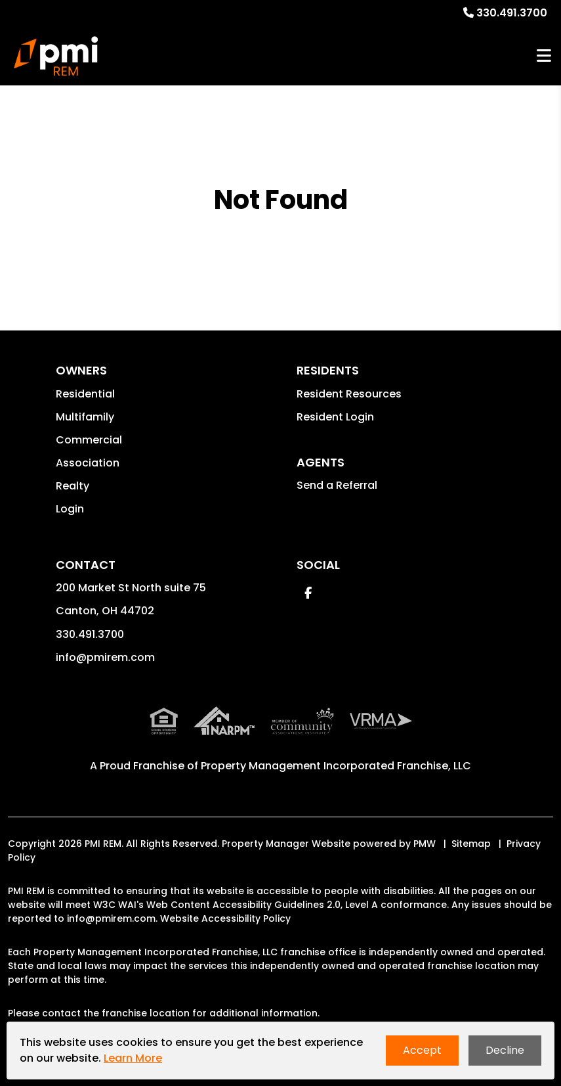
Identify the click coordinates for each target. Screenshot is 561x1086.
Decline (505, 1050)
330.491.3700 (511, 12)
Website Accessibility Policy (225, 918)
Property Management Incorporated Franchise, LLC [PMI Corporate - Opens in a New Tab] (336, 765)
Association (87, 462)
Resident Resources (349, 393)
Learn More (133, 1058)
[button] (308, 592)
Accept (422, 1050)
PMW (424, 843)
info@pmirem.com (105, 657)
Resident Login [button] (335, 416)
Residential (85, 393)
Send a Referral (337, 485)
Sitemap (471, 843)
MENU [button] (544, 56)
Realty (72, 485)
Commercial (89, 439)
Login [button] (70, 508)
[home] (55, 56)
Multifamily (85, 416)
